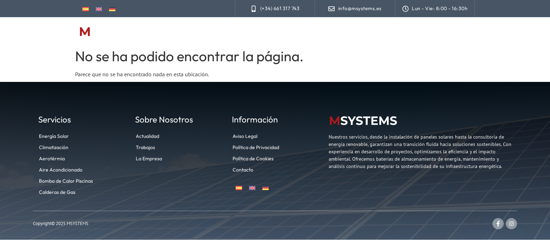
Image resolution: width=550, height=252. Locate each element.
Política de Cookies (253, 158)
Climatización (333, 32)
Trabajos (376, 32)
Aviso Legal (245, 136)
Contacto (458, 32)
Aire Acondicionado (60, 170)
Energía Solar (283, 32)
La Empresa (149, 158)
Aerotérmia (52, 158)
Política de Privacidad (256, 147)
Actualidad (416, 32)
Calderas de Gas (57, 192)
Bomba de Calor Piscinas (66, 181)
